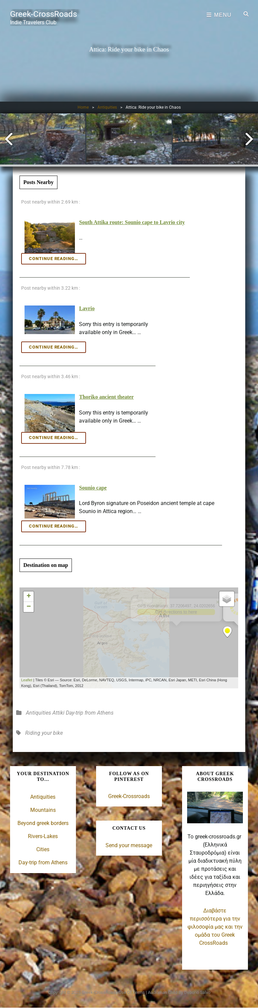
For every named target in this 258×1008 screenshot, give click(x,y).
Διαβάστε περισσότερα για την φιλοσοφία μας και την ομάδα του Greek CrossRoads (215, 926)
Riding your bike (44, 733)
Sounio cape (92, 488)
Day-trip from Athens (90, 713)
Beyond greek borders (43, 823)
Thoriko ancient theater (106, 397)
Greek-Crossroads (129, 796)
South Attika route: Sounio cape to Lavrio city (132, 222)
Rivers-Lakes (43, 836)
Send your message (128, 845)
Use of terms (132, 992)
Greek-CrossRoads (43, 14)
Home (83, 107)
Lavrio (86, 308)
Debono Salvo (197, 992)
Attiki (58, 713)
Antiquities (107, 107)
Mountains (43, 810)
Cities (42, 849)
